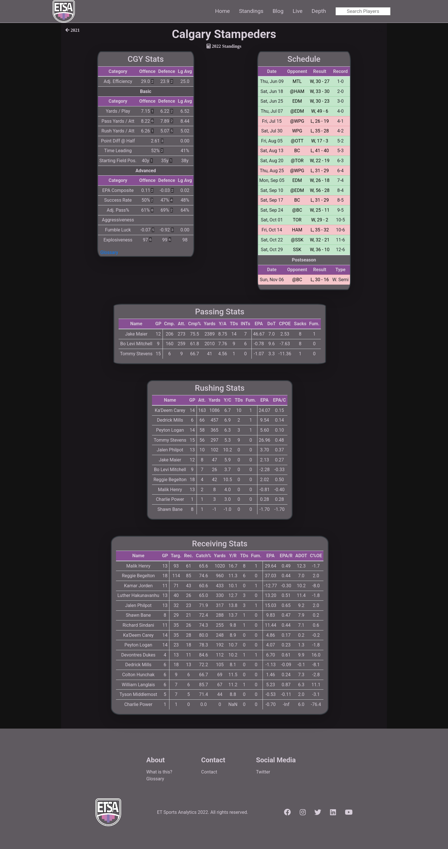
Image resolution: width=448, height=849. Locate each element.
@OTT (297, 141)
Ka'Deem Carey (170, 410)
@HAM (297, 91)
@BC (297, 210)
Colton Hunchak (138, 674)
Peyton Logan (170, 430)
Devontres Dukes (138, 655)
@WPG (297, 121)
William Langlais (138, 684)
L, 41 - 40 (320, 150)
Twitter (263, 772)
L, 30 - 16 (320, 279)
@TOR (297, 160)
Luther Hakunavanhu (138, 595)
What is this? (159, 772)
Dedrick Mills (170, 420)
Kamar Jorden (138, 585)
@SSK (297, 240)
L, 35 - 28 (320, 131)
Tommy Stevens (136, 353)
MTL (297, 81)
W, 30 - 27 (320, 81)
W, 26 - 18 (320, 180)
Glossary (109, 252)
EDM (297, 101)
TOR (297, 220)
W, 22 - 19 (320, 160)
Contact (209, 772)
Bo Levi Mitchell (136, 343)
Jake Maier (136, 334)
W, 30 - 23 (320, 101)
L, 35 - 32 (320, 230)
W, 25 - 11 (320, 210)
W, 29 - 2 (319, 220)
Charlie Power (170, 499)
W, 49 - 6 (319, 111)
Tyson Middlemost (138, 694)
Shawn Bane (170, 509)
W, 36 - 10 (320, 249)
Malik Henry (170, 489)
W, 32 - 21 (320, 240)
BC (297, 150)
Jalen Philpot (170, 450)
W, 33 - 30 (320, 91)
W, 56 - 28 (320, 190)
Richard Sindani (138, 625)
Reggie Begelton (170, 479)
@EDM (297, 111)
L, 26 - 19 (320, 121)
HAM (297, 230)
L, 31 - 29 (320, 170)
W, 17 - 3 (319, 141)
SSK (297, 249)
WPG (297, 131)
